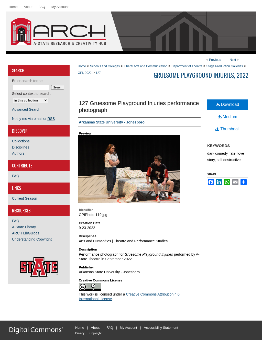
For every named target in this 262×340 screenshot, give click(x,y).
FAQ (15, 176)
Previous (215, 60)
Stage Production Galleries (224, 66)
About (95, 328)
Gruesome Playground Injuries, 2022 (201, 75)
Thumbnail (227, 129)
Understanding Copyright (32, 239)
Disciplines (20, 147)
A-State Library (24, 227)
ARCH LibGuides (25, 233)
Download (227, 104)
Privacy (79, 333)
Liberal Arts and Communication (145, 66)
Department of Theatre (186, 66)
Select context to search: (31, 94)
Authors (18, 153)
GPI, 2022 (85, 73)
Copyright (96, 333)
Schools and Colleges (105, 66)
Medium (227, 117)
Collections (20, 141)
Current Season (24, 198)
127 (98, 73)
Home (82, 66)
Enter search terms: (27, 81)
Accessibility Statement (161, 328)
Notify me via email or (33, 119)
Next (233, 60)
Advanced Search (26, 109)
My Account (128, 328)
